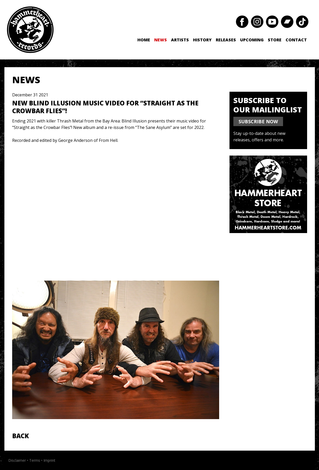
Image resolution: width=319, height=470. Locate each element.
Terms (34, 460)
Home (143, 40)
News (160, 40)
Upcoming (252, 40)
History (202, 40)
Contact (296, 40)
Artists (180, 40)
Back (20, 436)
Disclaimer (17, 460)
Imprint (49, 460)
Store (274, 40)
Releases (226, 40)
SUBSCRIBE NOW (258, 121)
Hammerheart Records (30, 29)
